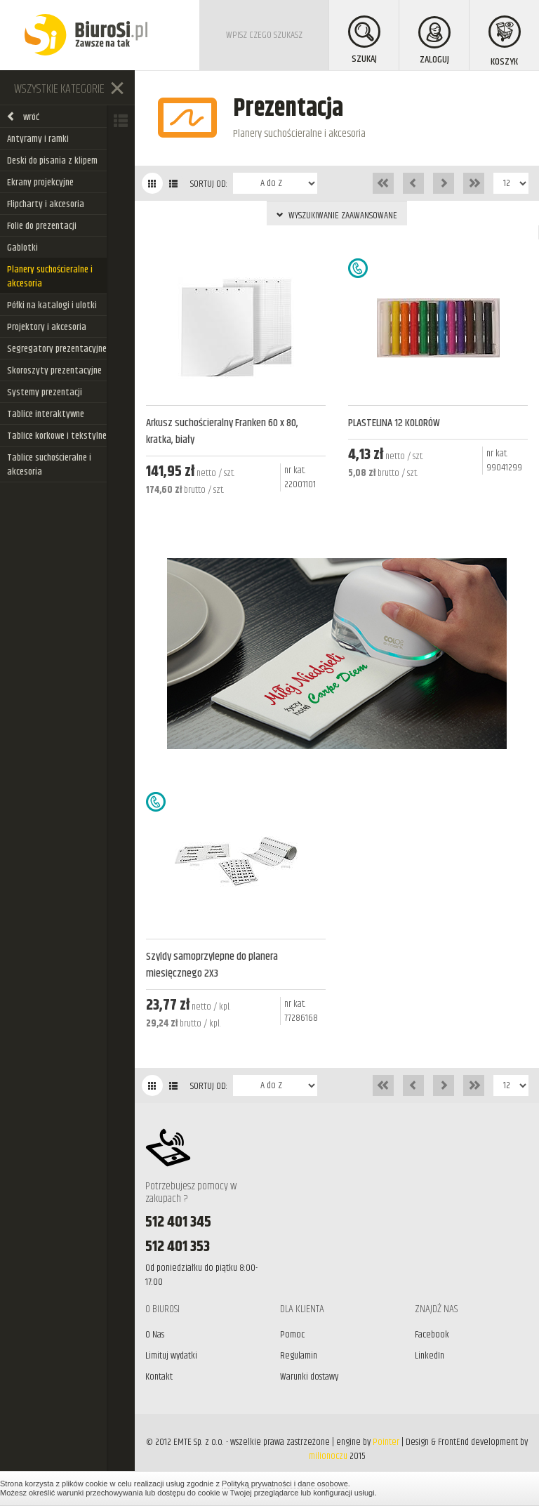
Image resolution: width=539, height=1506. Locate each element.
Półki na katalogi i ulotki (52, 305)
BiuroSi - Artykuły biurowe (86, 35)
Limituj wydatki (171, 1355)
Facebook (432, 1334)
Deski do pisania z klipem (52, 161)
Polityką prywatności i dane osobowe (285, 1483)
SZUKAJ (364, 41)
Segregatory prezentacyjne (57, 349)
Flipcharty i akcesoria (45, 204)
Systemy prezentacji (44, 392)
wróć (22, 117)
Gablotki (22, 248)
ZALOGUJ (434, 41)
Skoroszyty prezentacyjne (54, 370)
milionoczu (328, 1456)
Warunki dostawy (309, 1377)
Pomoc (292, 1334)
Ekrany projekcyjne (40, 182)
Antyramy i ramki (38, 139)
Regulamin (298, 1355)
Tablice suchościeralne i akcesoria (49, 465)
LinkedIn (429, 1355)
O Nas (154, 1334)
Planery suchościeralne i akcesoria (50, 276)
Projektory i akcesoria (46, 327)
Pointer (386, 1442)
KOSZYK (504, 42)
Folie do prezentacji (41, 226)
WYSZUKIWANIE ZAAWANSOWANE (337, 215)
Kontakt (159, 1377)
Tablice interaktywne (45, 414)
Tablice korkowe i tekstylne (57, 436)
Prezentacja (288, 108)
